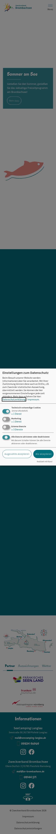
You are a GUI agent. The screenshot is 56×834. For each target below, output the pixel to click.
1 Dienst (16, 413)
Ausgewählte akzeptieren (16, 453)
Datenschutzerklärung (14, 399)
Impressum (33, 399)
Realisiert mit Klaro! (44, 461)
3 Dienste (17, 429)
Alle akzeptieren (44, 453)
